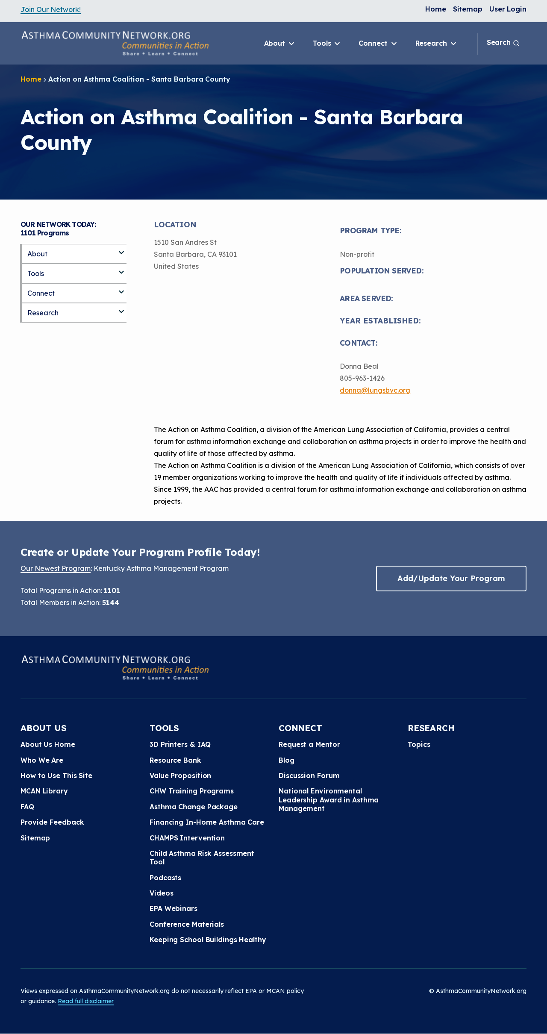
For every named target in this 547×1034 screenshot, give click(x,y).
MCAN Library (44, 791)
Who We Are (42, 760)
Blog (286, 760)
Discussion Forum (309, 775)
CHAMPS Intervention (187, 838)
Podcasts (165, 877)
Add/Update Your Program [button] (451, 578)
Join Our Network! (51, 9)
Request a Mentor (309, 744)
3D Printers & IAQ (180, 744)
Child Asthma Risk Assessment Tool (202, 857)
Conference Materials (187, 924)
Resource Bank (175, 760)
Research (436, 43)
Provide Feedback (52, 822)
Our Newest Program (56, 568)
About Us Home (48, 744)
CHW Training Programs (192, 791)
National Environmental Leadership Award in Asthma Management (329, 800)
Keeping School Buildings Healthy (208, 939)
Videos (161, 893)
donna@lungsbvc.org (375, 390)
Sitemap (467, 9)
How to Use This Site (56, 775)
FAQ (27, 806)
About (280, 43)
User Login (507, 9)
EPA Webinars (173, 908)
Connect (378, 43)
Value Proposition (180, 775)
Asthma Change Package (194, 806)
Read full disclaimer (86, 1001)
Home (435, 9)
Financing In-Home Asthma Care (207, 822)
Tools (327, 43)
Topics (419, 744)
